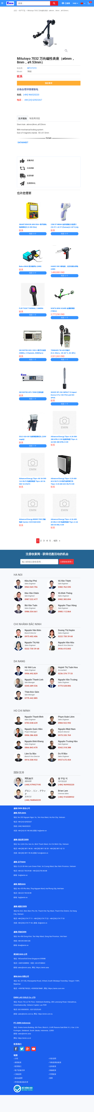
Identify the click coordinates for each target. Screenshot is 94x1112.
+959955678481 (37, 992)
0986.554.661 (31, 615)
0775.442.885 (31, 702)
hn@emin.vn (42, 835)
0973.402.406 (31, 640)
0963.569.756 (31, 591)
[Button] (2, 3)
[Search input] (32, 3)
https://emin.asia (42, 971)
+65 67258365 (40, 967)
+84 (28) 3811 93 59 (41, 852)
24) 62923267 (35, 100)
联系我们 (17, 1070)
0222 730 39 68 (65, 640)
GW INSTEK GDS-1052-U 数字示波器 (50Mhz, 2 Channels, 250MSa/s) (32, 354)
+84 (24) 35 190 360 (25, 835)
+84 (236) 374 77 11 (25, 922)
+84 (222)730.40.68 (40, 875)
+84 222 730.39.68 (25, 875)
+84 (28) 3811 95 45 (25, 857)
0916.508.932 (31, 764)
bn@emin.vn (23, 879)
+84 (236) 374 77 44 (25, 927)
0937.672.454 (64, 764)
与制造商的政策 (55, 1066)
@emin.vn (24, 901)
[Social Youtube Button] (33, 1053)
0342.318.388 (64, 751)
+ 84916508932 (23, 967)
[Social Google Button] (27, 1053)
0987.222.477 (31, 603)
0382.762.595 (64, 591)
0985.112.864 (64, 615)
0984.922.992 (64, 727)
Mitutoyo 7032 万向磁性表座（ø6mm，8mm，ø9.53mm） (48, 11)
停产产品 (22, 11)
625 (55, 544)
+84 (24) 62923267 (25, 826)
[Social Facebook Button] (16, 1053)
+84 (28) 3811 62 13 (57, 852)
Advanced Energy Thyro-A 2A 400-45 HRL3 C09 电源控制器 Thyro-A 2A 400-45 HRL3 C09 (63, 525)
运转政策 (52, 1070)
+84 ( (26, 100)
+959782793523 (24, 992)
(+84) (26, 94)
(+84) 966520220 (24, 830)
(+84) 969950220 (66, 788)
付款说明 (52, 1062)
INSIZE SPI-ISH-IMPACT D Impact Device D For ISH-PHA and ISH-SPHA (63, 399)
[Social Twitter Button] (22, 1053)
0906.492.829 (31, 677)
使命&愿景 (18, 1082)
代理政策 (52, 1078)
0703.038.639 (31, 727)
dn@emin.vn (42, 927)
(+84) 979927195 (33, 788)
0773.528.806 (64, 690)
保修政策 (52, 1074)
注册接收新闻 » (66, 566)
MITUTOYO (32, 68)
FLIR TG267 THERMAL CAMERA (32, 310)
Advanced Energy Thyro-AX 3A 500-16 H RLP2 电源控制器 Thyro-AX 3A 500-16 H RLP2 (32, 485)
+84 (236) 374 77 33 (57, 922)
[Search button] (54, 3)
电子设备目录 (19, 1074)
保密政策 (17, 1066)
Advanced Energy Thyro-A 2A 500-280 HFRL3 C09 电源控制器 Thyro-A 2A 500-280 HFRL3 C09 (64, 443)
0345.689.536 (31, 690)
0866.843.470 (31, 751)
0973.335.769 (64, 739)
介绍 (16, 1062)
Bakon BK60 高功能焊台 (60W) (31, 269)
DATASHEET (22, 142)
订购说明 (17, 1078)
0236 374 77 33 (65, 677)
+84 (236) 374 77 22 (41, 922)
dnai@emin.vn (23, 949)
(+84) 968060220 (33, 804)
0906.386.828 (31, 739)
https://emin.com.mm (56, 992)
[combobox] (32, 3)
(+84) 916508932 (66, 801)
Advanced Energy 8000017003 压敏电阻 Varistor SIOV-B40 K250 (32, 525)
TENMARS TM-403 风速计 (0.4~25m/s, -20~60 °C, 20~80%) (62, 354)
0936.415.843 (64, 652)
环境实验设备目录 (21, 1086)
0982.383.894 (64, 603)
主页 (15, 11)
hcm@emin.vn (42, 857)
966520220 (34, 94)
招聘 (51, 1082)
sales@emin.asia (24, 971)
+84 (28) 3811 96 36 (25, 852)
